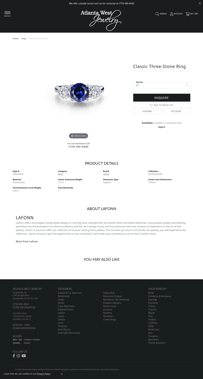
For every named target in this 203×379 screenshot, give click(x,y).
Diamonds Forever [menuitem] (112, 296)
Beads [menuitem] (151, 312)
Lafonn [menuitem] (61, 312)
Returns (176, 111)
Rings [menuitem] (151, 292)
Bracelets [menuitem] (153, 302)
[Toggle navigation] (7, 14)
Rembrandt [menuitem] (63, 296)
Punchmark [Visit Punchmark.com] (95, 369)
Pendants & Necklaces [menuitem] (159, 296)
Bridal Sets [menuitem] (153, 329)
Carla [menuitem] (60, 322)
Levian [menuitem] (61, 316)
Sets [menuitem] (150, 332)
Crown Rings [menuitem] (109, 319)
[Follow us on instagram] (18, 356)
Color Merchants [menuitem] (66, 306)
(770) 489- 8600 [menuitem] (21, 304)
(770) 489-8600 (78, 146)
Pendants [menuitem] (153, 336)
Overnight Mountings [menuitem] (69, 332)
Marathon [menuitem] (108, 316)
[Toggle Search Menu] (160, 14)
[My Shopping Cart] (191, 14)
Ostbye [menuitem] (61, 319)
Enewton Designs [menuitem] (112, 302)
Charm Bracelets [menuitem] (156, 342)
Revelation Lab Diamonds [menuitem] (116, 299)
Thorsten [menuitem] (62, 326)
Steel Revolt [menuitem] (64, 329)
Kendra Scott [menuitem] (109, 306)
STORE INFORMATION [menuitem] (24, 307)
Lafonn (106, 174)
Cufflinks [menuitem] (152, 322)
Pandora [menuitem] (107, 312)
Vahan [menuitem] (61, 302)
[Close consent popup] (62, 374)
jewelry (16, 38)
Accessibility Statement (109, 369)
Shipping (147, 111)
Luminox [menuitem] (107, 309)
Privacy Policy (43, 374)
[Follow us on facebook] (14, 356)
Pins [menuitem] (150, 316)
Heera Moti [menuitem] (109, 292)
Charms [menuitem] (152, 309)
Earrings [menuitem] (152, 299)
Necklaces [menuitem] (153, 339)
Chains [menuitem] (151, 306)
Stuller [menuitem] (61, 299)
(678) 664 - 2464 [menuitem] (21, 324)
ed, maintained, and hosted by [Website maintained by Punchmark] (78, 369)
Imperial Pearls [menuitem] (65, 309)
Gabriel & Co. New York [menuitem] (70, 292)
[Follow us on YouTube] (24, 356)
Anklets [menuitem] (152, 319)
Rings (24, 38)
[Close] (200, 3)
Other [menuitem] (151, 326)
